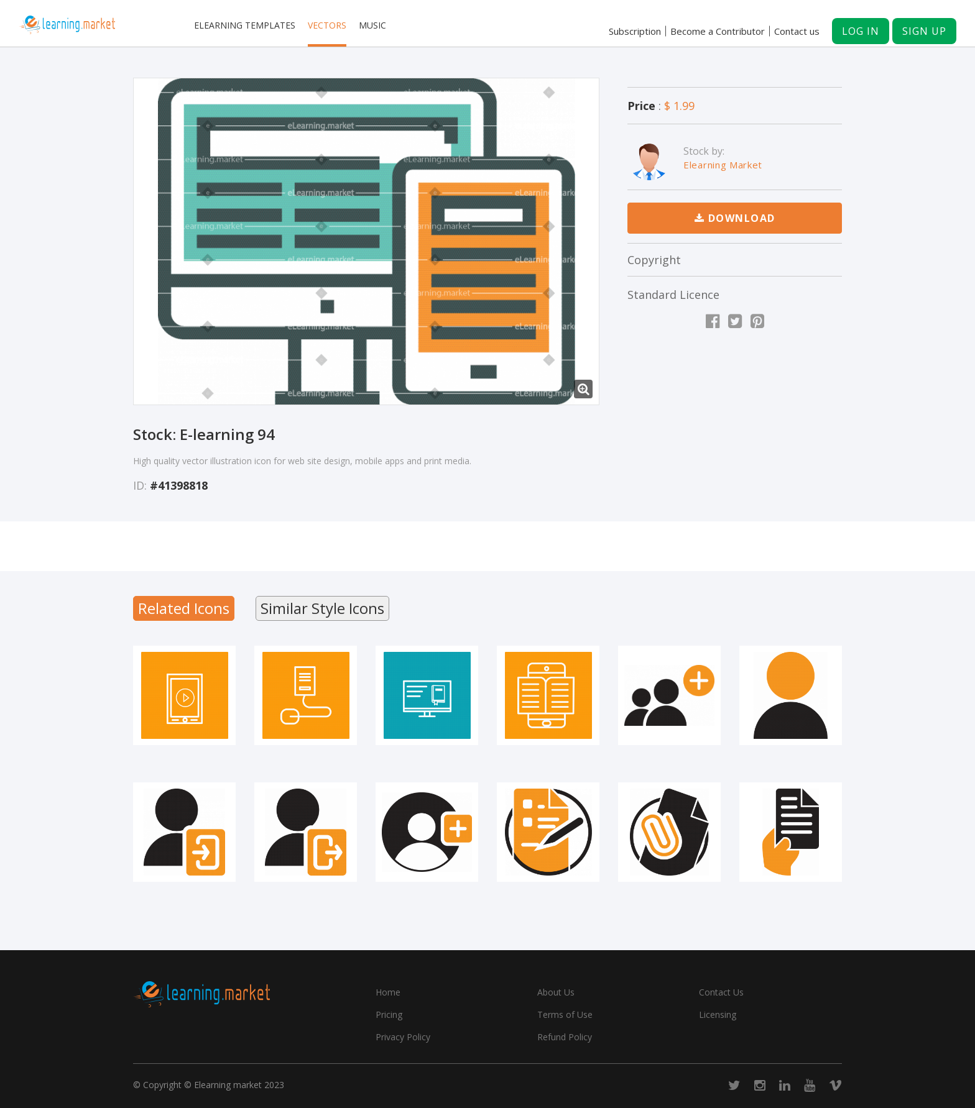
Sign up (924, 31)
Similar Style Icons (322, 608)
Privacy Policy (403, 1037)
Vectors (327, 25)
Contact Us (721, 992)
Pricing (389, 1014)
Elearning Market (722, 164)
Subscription (635, 31)
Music (372, 25)
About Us (556, 992)
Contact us (797, 31)
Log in (860, 31)
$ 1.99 (679, 105)
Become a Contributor (717, 31)
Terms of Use (565, 1014)
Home (388, 992)
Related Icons (183, 608)
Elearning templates (244, 25)
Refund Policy (564, 1037)
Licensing (717, 1014)
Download (735, 218)
